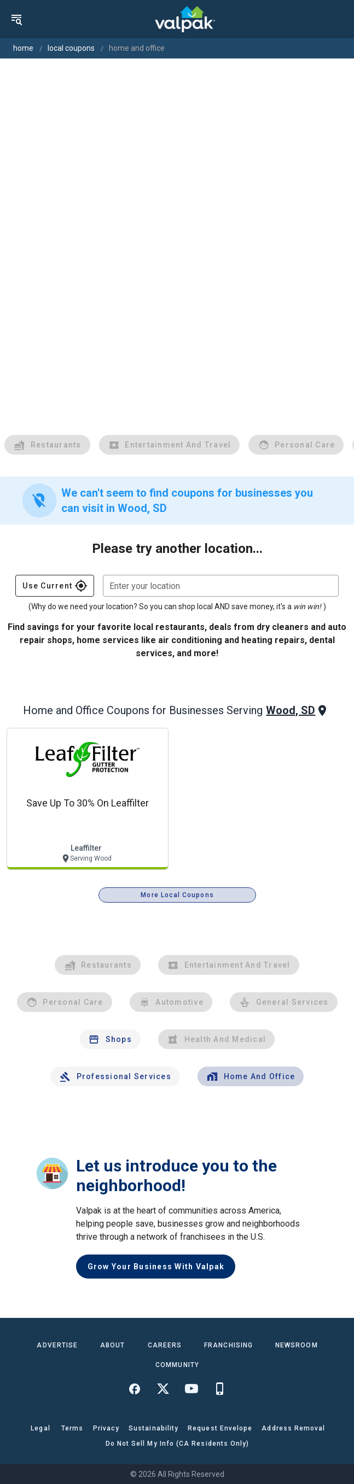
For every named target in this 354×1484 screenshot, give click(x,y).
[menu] (16, 19)
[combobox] (221, 586)
